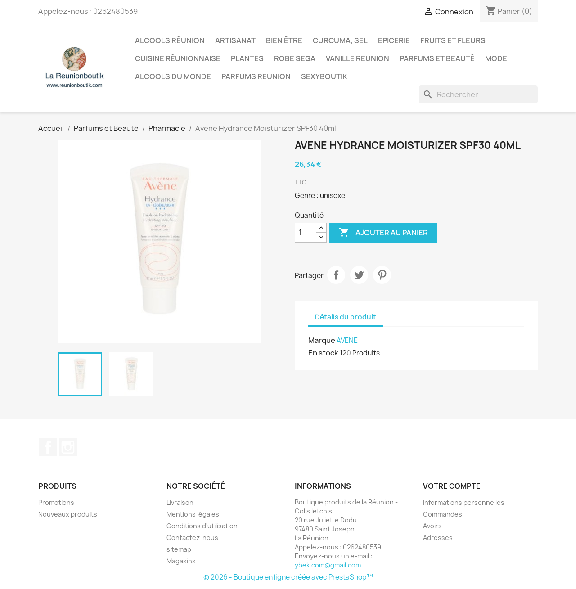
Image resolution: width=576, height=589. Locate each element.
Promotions (56, 502)
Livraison (180, 502)
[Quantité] (305, 233)
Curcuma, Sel (340, 40)
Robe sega (294, 58)
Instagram (68, 447)
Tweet (359, 275)
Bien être (284, 40)
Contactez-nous (192, 537)
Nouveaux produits (67, 514)
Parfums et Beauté (437, 58)
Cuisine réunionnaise (177, 58)
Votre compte (452, 486)
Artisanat (235, 40)
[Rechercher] (478, 94)
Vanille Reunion (357, 58)
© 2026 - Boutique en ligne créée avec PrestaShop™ (288, 577)
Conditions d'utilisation (202, 526)
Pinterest (382, 275)
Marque (321, 340)
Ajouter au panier (383, 232)
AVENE (347, 340)
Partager (336, 275)
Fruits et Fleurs (453, 40)
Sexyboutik (324, 76)
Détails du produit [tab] (345, 317)
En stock (323, 352)
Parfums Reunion (256, 76)
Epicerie (394, 40)
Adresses (438, 537)
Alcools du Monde (173, 76)
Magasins (181, 561)
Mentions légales (192, 514)
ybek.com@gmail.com (328, 565)
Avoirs (432, 526)
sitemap (178, 549)
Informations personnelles (463, 502)
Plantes (247, 58)
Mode (496, 58)
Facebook (48, 447)
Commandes (442, 514)
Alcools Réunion (170, 40)
